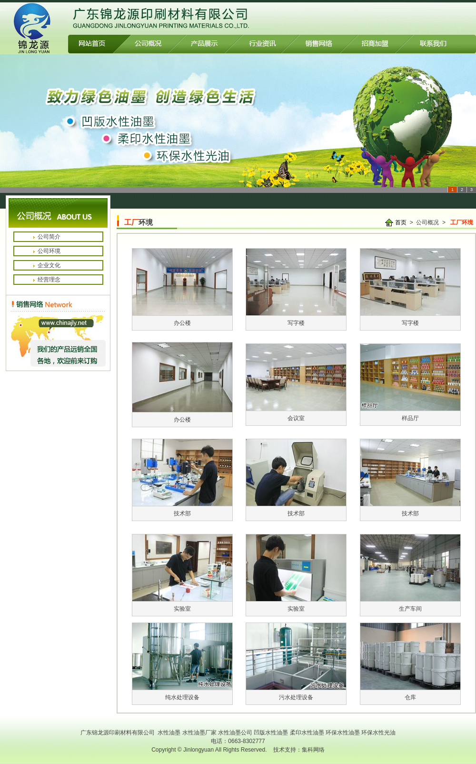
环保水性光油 (378, 732)
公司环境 (49, 251)
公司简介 (49, 236)
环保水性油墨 (343, 732)
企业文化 (49, 265)
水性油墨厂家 (199, 732)
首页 (401, 222)
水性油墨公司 (236, 732)
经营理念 (49, 279)
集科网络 (313, 749)
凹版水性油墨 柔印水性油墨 (290, 732)
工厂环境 (461, 222)
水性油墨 (169, 732)
